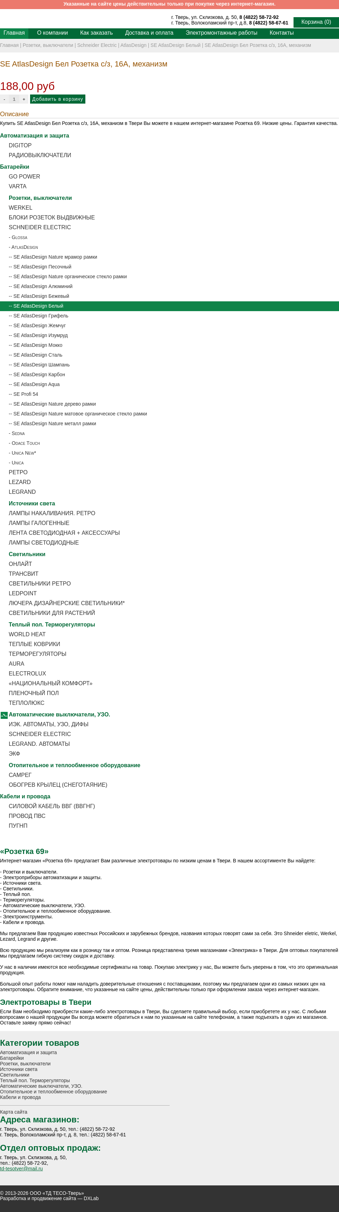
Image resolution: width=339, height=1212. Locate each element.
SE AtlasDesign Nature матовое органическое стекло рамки (80, 413)
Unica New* (24, 453)
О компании (52, 33)
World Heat (27, 634)
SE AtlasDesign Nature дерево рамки (54, 404)
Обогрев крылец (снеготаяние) (58, 785)
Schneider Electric (97, 45)
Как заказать (96, 33)
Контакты (282, 33)
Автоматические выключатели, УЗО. (59, 714)
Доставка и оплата (149, 33)
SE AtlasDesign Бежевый (41, 296)
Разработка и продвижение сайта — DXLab (49, 1198)
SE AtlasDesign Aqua (36, 384)
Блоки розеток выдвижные (52, 217)
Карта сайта (13, 1112)
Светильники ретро (40, 584)
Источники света (32, 503)
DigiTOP (20, 145)
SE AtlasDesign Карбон (39, 374)
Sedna (18, 433)
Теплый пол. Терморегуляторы (52, 625)
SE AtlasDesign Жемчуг (39, 325)
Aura (16, 664)
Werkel (21, 208)
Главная (14, 33)
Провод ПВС (27, 816)
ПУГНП (18, 826)
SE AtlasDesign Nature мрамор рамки (55, 257)
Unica (18, 462)
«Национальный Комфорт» (50, 683)
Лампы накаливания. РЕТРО (52, 513)
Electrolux (27, 674)
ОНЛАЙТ (20, 564)
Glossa (19, 237)
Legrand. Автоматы (39, 744)
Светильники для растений (52, 613)
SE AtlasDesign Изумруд (40, 335)
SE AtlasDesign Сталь (37, 355)
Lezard (20, 482)
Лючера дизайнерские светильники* (67, 603)
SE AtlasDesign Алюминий (42, 286)
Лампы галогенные (39, 523)
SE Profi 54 (25, 394)
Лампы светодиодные (44, 543)
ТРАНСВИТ (23, 574)
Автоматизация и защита (34, 136)
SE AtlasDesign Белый (175, 45)
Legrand (22, 492)
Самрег (20, 775)
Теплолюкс (26, 703)
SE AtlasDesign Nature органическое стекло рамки (70, 276)
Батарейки (14, 167)
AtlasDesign (133, 45)
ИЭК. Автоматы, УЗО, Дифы (49, 724)
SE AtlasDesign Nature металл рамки (54, 423)
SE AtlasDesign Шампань (41, 364)
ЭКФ (14, 754)
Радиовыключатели (40, 155)
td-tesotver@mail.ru (21, 1168)
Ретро (18, 472)
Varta (18, 186)
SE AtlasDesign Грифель (40, 315)
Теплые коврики (34, 644)
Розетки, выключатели (48, 45)
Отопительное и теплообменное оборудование (74, 765)
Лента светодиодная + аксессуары (64, 533)
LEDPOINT (23, 593)
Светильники (27, 554)
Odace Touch (26, 443)
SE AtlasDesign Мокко (37, 345)
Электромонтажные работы (221, 33)
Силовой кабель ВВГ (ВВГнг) (52, 806)
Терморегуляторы (37, 654)
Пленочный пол (34, 693)
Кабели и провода (25, 796)
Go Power (24, 177)
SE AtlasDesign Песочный (42, 266)
